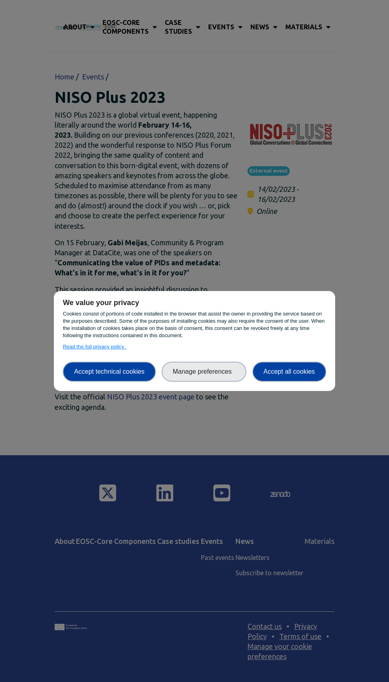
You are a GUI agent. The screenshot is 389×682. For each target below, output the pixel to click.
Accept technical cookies (109, 371)
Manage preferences (204, 371)
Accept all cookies (289, 371)
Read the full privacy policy (95, 347)
